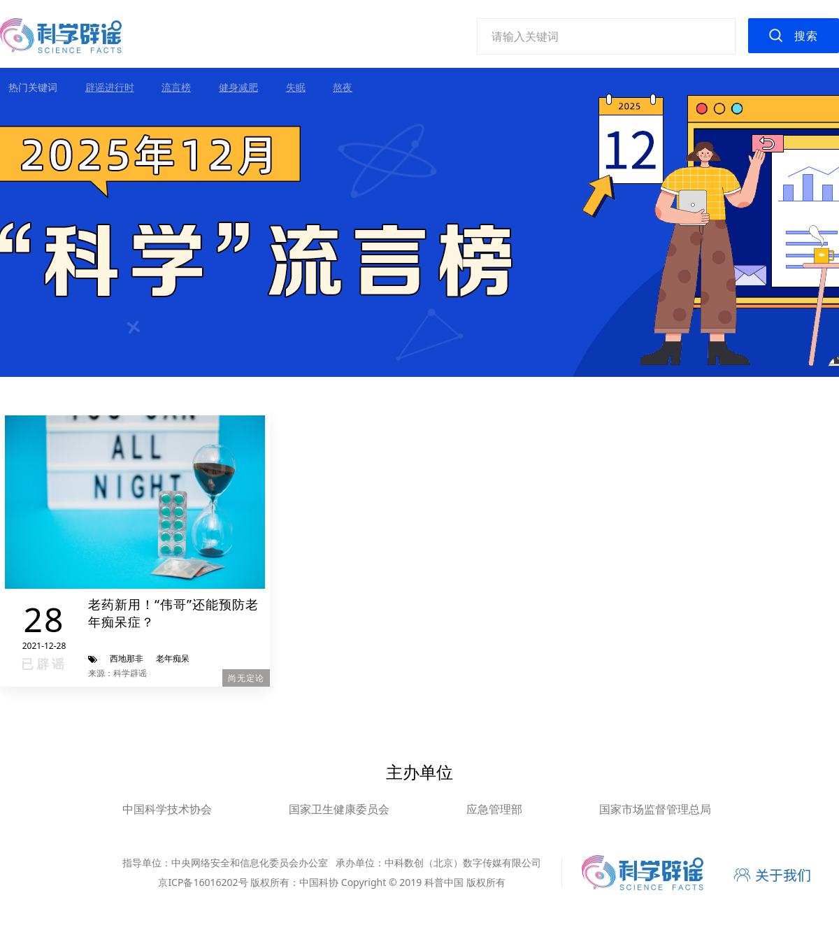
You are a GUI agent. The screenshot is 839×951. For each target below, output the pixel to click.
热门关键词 (32, 87)
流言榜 (176, 87)
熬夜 (342, 87)
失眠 (296, 87)
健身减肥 (238, 87)
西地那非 (126, 658)
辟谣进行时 (109, 87)
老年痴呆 (172, 658)
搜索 (806, 35)
